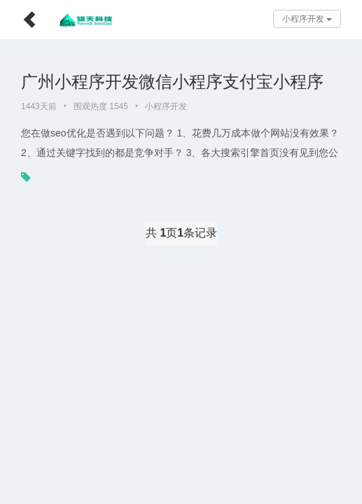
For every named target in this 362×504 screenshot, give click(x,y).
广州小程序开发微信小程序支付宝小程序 (172, 81)
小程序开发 (307, 19)
